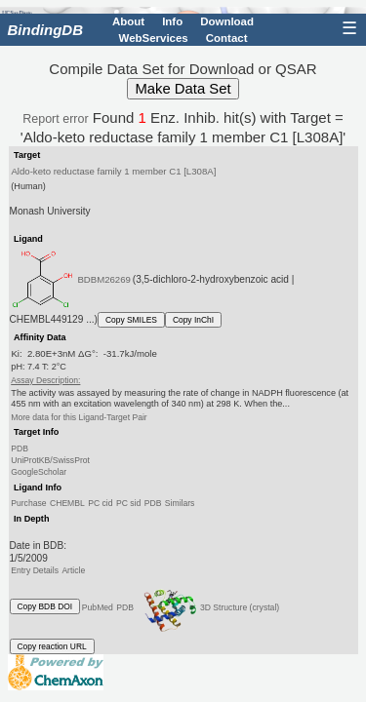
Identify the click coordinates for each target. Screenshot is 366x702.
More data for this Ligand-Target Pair (78, 417)
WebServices (153, 37)
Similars (180, 503)
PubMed (97, 606)
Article (73, 570)
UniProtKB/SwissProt (50, 460)
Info (172, 21)
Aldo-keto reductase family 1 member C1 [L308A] (113, 171)
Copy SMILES (131, 320)
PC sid (128, 503)
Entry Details (35, 570)
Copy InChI (193, 320)
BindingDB (45, 29)
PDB (19, 448)
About (128, 21)
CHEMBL (67, 503)
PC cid (100, 503)
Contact (227, 37)
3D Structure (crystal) (208, 607)
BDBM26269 (104, 279)
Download (227, 21)
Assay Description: (45, 380)
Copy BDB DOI (45, 606)
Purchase (28, 503)
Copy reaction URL (52, 646)
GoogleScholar (38, 472)
